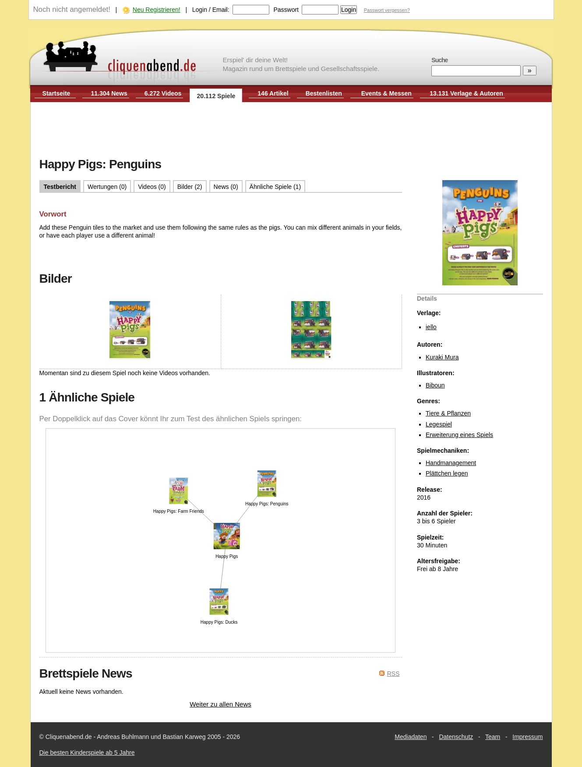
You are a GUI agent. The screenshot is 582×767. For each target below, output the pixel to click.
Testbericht (60, 186)
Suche (439, 60)
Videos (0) (152, 186)
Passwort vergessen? (387, 10)
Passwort (286, 9)
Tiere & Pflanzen (448, 413)
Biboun (435, 385)
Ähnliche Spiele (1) (275, 186)
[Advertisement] (291, 130)
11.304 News (109, 93)
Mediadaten (411, 736)
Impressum (527, 736)
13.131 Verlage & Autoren (466, 93)
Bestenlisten (324, 93)
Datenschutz (456, 736)
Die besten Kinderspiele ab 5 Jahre (87, 752)
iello (431, 326)
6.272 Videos (163, 93)
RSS (393, 673)
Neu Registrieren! (156, 9)
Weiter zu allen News (220, 704)
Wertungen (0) (107, 186)
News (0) (226, 186)
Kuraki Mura (442, 357)
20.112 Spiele (216, 95)
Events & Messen (386, 93)
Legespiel (439, 424)
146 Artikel (272, 93)
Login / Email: (210, 9)
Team (492, 736)
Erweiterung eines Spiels (459, 434)
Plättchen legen (447, 473)
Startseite (56, 93)
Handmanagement (451, 462)
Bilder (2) (189, 186)
